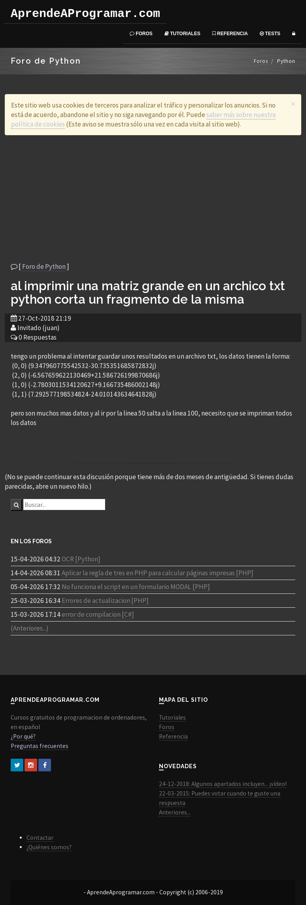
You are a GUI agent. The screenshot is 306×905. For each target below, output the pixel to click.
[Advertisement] (153, 198)
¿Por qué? (23, 736)
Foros (141, 33)
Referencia (230, 33)
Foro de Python (44, 266)
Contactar (39, 837)
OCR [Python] (81, 559)
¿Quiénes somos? (49, 847)
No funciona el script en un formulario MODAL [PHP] (136, 586)
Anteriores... (175, 812)
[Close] (293, 104)
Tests (270, 33)
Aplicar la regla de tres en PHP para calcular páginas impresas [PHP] (157, 573)
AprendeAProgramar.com (85, 14)
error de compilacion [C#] (98, 614)
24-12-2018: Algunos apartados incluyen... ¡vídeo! (223, 784)
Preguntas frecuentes (39, 746)
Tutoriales (182, 33)
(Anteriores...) (30, 628)
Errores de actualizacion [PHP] (105, 600)
